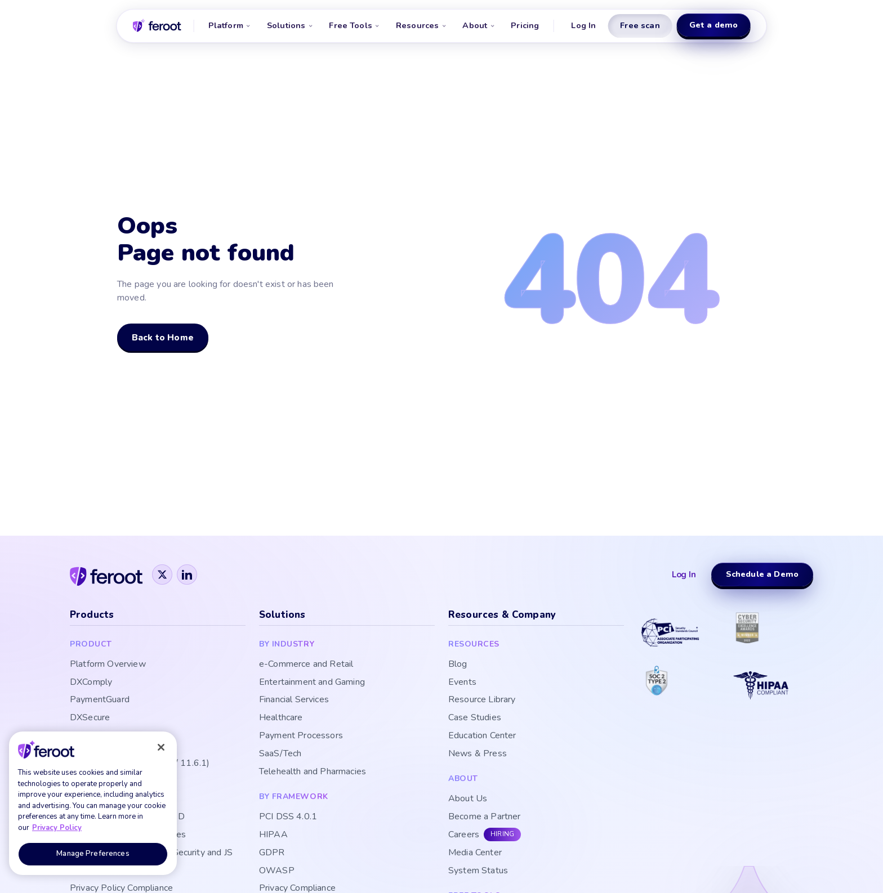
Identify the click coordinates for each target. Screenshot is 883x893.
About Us (467, 799)
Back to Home (163, 337)
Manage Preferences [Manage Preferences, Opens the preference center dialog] (92, 854)
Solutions (290, 25)
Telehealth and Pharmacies (312, 772)
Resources (421, 25)
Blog (457, 664)
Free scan (639, 25)
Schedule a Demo (762, 574)
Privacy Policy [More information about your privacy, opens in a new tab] (57, 828)
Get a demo (713, 24)
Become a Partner (484, 817)
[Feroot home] (157, 26)
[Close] (161, 747)
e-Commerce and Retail (306, 664)
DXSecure (90, 718)
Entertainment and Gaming (312, 682)
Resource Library (482, 700)
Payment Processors (301, 736)
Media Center (475, 853)
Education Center (482, 736)
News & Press (477, 754)
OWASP (277, 871)
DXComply (91, 682)
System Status (478, 871)
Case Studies (474, 718)
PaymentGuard (100, 700)
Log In (583, 25)
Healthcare (281, 718)
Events (462, 682)
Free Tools (354, 25)
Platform (229, 25)
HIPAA (273, 835)
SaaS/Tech (280, 754)
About (478, 25)
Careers (463, 835)
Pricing (525, 25)
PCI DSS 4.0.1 (288, 817)
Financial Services (294, 700)
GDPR (272, 853)
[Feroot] (106, 574)
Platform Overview (108, 664)
